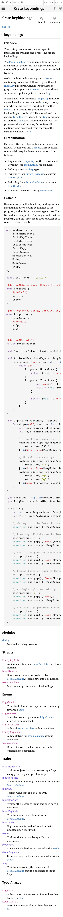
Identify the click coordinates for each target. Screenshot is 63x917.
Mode (7, 109)
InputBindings (10, 777)
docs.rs (47, 2)
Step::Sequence (36, 736)
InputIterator (9, 671)
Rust (57, 2)
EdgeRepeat (9, 713)
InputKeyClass (16, 177)
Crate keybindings (29, 8)
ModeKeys (8, 844)
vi (11, 73)
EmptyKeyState (34, 182)
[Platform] (16, 2)
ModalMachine (17, 62)
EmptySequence (11, 732)
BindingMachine (11, 766)
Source (6, 26)
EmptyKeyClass (34, 174)
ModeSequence (11, 852)
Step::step (43, 98)
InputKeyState (16, 186)
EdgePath (34, 89)
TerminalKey (31, 164)
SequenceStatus (11, 743)
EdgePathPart (10, 901)
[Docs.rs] (2, 2)
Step (48, 78)
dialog (5, 640)
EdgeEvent (8, 702)
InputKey (9, 85)
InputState (19, 117)
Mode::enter (46, 190)
